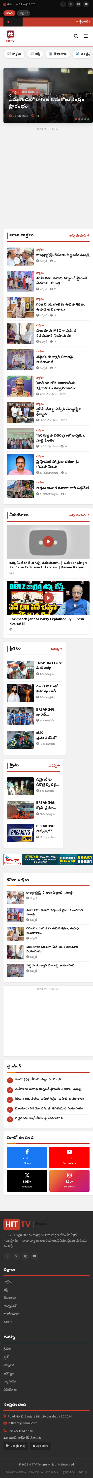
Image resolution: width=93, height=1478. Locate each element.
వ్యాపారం (9, 1382)
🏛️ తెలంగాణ (58, 54)
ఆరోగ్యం (8, 1374)
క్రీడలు (7, 1349)
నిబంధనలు (36, 1472)
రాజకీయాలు (11, 1314)
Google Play (16, 1445)
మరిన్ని (56, 648)
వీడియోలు (10, 1390)
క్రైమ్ (6, 1357)
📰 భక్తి (35, 54)
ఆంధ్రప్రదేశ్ (9, 1306)
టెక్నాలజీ (9, 1365)
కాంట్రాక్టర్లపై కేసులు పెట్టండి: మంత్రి (49, 893)
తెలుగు (9, 13)
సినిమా (7, 1322)
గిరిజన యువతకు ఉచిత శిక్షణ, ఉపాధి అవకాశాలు (52, 931)
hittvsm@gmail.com (22, 1423)
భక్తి (5, 1290)
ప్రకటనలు (69, 1472)
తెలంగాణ (9, 1298)
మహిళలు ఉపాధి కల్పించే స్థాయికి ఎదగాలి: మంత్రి (55, 912)
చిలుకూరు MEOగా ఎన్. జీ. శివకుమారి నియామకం (52, 949)
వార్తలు (7, 1282)
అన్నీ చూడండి (79, 235)
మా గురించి (53, 1472)
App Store (40, 1445)
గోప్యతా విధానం (16, 1472)
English (23, 13)
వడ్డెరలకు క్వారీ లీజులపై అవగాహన (50, 966)
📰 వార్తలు (14, 54)
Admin (82, 1472)
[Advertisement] (46, 179)
